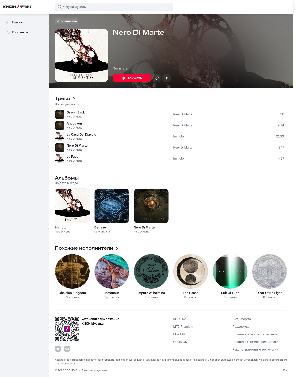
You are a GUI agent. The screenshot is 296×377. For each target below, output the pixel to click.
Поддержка (241, 326)
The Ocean (191, 293)
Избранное (16, 32)
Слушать (132, 78)
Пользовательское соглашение (255, 334)
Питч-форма (242, 319)
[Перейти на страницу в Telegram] (58, 349)
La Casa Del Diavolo (81, 134)
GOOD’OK (180, 342)
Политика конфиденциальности (255, 342)
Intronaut (112, 293)
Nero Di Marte (74, 117)
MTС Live (179, 319)
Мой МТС (179, 334)
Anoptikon (74, 123)
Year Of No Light (270, 293)
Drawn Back (76, 112)
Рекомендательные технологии (255, 349)
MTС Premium (183, 326)
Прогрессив (112, 297)
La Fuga (73, 156)
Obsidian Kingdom (72, 293)
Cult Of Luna (230, 293)
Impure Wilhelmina (151, 293)
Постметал (121, 68)
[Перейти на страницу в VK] (67, 349)
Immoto (178, 136)
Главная (14, 22)
